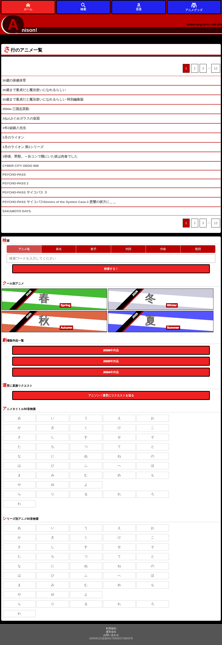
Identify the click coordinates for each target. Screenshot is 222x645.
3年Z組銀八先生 (14, 128)
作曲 (163, 249)
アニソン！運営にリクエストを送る (111, 395)
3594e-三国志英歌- (16, 109)
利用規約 (111, 628)
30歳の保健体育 (14, 80)
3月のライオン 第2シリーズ (23, 147)
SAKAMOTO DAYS (16, 211)
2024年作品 (111, 372)
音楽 (139, 7)
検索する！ (111, 268)
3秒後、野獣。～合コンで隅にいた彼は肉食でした (40, 156)
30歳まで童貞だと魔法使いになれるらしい (34, 90)
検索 (83, 7)
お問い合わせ (111, 635)
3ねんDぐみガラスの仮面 (21, 118)
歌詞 (198, 249)
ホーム (28, 7)
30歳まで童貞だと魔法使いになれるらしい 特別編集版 (43, 99)
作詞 (128, 249)
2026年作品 (111, 350)
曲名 (59, 249)
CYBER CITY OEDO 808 (20, 166)
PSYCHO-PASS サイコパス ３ (25, 192)
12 (215, 68)
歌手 (93, 249)
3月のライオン (13, 137)
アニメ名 (24, 249)
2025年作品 (111, 361)
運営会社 (111, 631)
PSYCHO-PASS (14, 174)
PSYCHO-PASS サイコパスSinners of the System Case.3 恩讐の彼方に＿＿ (59, 202)
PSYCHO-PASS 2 (15, 183)
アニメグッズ (193, 6)
